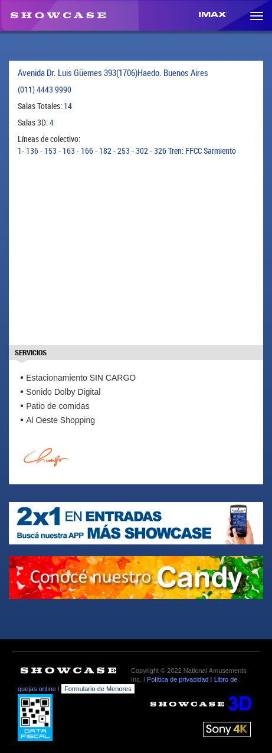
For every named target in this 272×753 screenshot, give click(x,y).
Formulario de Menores (98, 688)
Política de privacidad (178, 679)
